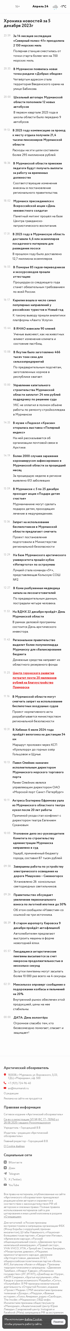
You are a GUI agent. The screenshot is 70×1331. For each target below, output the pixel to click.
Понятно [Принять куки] (58, 1321)
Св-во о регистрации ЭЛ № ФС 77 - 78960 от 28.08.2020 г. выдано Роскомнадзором (31, 1121)
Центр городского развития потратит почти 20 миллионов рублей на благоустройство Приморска (35, 680)
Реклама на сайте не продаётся (23, 1098)
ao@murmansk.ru (18, 1088)
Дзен (12, 1168)
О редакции (11, 1093)
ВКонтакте (15, 1162)
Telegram (14, 1173)
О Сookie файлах (14, 1146)
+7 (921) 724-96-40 (19, 1083)
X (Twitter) (15, 1179)
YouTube (14, 1185)
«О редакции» (12, 1217)
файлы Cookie (33, 1319)
